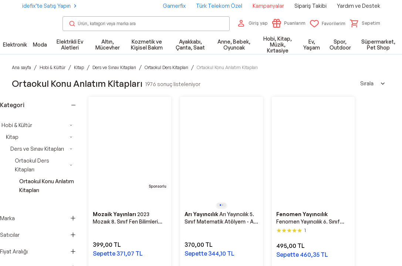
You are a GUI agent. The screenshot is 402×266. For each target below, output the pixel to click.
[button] (365, 23)
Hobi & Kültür (16, 125)
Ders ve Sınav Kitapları (37, 149)
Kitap (12, 137)
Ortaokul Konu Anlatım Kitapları (46, 185)
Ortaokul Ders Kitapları (32, 165)
